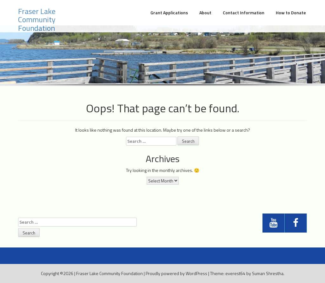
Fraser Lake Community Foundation (37, 19)
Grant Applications (169, 12)
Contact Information (243, 12)
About (205, 12)
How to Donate (291, 12)
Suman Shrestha (267, 273)
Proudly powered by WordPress (176, 273)
